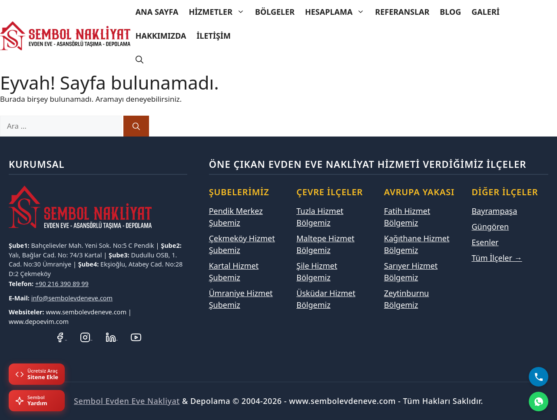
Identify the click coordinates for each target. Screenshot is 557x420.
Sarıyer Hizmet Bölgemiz (411, 271)
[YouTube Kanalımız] (136, 337)
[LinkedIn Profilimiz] (112, 337)
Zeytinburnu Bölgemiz (406, 299)
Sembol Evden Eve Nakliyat (127, 401)
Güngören (490, 226)
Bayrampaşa (494, 211)
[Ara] (136, 126)
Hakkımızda (161, 35)
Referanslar (402, 12)
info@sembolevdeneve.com (72, 297)
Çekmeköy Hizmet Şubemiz (242, 244)
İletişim (213, 35)
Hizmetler (219, 12)
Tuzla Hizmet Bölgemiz (319, 217)
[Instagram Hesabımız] (86, 337)
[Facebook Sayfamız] (61, 337)
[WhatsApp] (538, 401)
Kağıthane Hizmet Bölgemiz (417, 244)
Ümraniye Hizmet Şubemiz (241, 299)
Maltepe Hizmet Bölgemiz (325, 244)
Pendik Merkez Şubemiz (236, 217)
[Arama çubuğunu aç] (139, 60)
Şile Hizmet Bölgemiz (316, 271)
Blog (450, 12)
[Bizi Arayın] (538, 377)
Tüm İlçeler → (496, 258)
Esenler (484, 242)
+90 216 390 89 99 (62, 283)
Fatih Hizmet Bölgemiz (407, 217)
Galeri (485, 12)
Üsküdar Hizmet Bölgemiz (325, 299)
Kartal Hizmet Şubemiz (234, 271)
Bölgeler (275, 12)
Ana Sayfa (157, 12)
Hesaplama (337, 12)
